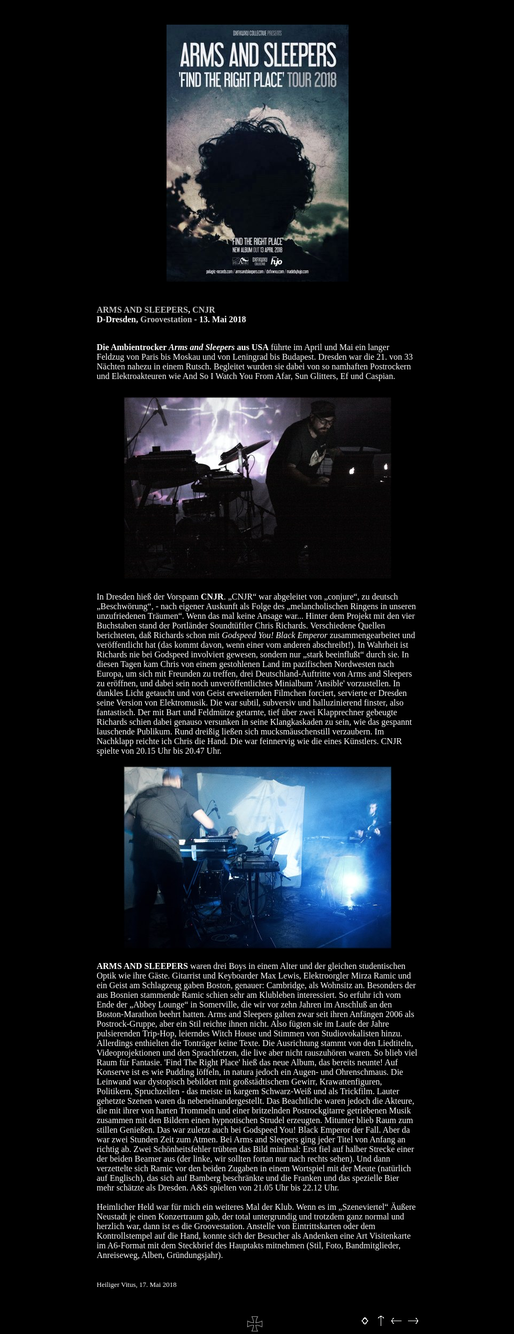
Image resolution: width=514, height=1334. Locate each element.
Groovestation (166, 319)
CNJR (203, 309)
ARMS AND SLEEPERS (142, 309)
